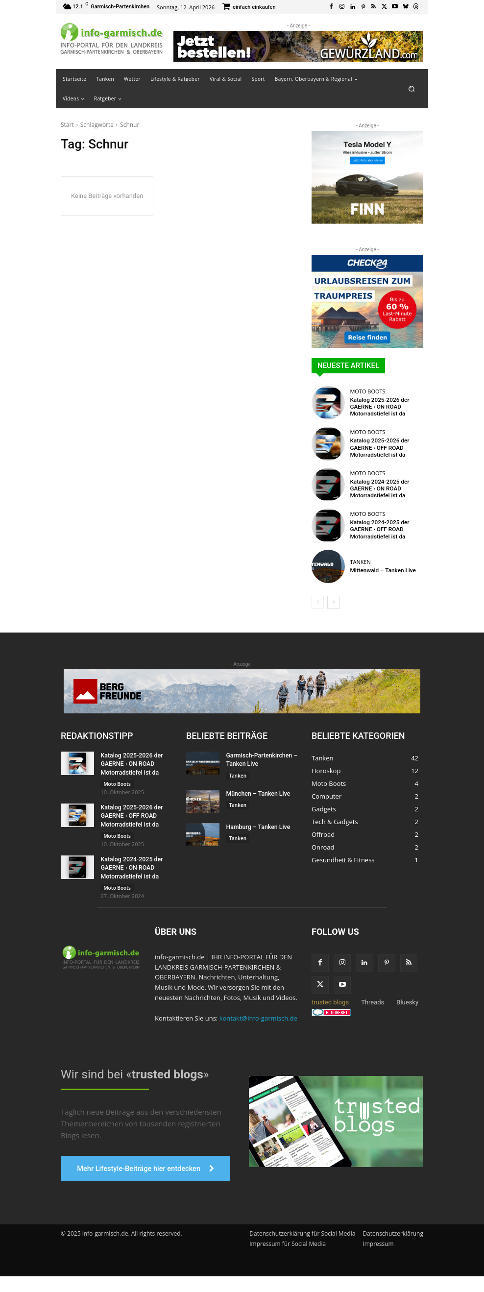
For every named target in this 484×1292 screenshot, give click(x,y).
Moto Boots (367, 391)
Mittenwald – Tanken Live (380, 570)
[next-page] (333, 602)
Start (67, 125)
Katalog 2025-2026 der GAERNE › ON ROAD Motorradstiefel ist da (377, 406)
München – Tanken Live (257, 793)
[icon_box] (249, 7)
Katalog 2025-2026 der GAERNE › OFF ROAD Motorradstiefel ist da (377, 447)
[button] (411, 88)
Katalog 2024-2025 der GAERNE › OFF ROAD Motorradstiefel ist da (377, 529)
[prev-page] (318, 602)
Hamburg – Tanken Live (257, 826)
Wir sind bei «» (133, 1071)
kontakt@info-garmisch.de (258, 1015)
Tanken (360, 561)
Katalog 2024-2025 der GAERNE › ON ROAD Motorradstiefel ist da (377, 488)
